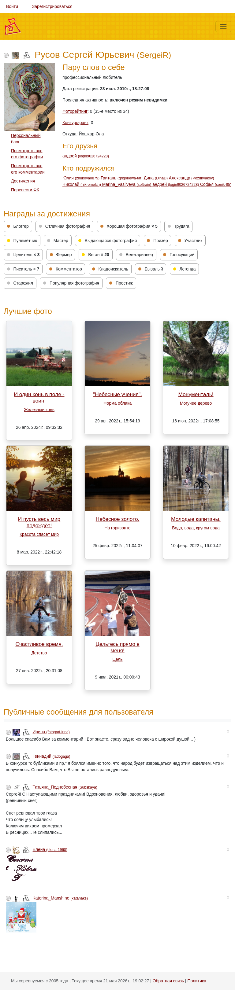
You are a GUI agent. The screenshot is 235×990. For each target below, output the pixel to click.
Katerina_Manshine (60, 898)
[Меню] (223, 26)
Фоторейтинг (75, 111)
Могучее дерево (196, 403)
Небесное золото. (118, 519)
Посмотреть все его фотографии (27, 154)
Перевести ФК (25, 189)
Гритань (122, 177)
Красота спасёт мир (39, 534)
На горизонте (117, 527)
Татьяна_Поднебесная (65, 787)
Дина (156, 177)
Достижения (23, 180)
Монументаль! (195, 394)
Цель (118, 659)
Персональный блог (26, 138)
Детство (39, 652)
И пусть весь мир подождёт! (39, 522)
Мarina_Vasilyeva (127, 184)
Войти (12, 6)
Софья (215, 184)
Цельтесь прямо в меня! (117, 647)
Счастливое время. (39, 644)
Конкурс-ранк (75, 122)
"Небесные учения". (117, 394)
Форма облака (117, 403)
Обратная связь (168, 980)
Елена (50, 849)
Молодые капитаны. (196, 519)
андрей (85, 155)
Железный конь (39, 409)
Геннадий (51, 756)
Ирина (51, 731)
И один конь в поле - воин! (39, 397)
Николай (82, 184)
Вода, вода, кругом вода (196, 527)
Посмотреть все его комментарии (28, 169)
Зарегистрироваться (52, 6)
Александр (191, 177)
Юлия (81, 177)
